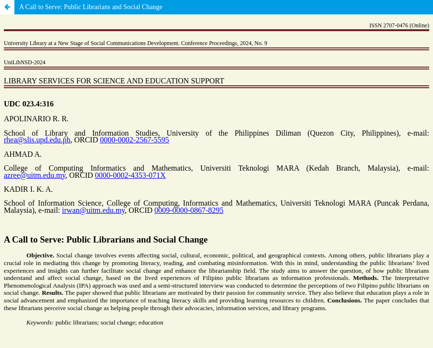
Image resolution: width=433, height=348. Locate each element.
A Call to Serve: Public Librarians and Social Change (91, 7)
